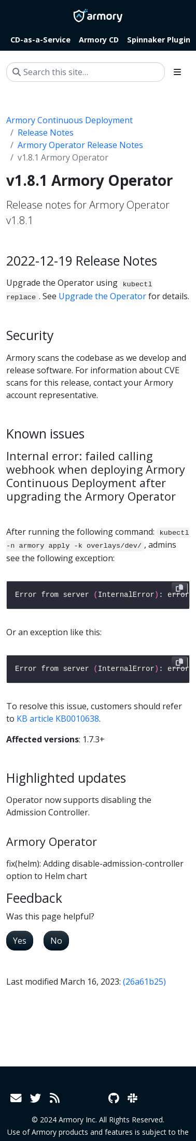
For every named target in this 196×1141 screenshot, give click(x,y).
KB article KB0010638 (58, 718)
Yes (19, 940)
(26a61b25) (144, 981)
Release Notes (46, 132)
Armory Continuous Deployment (69, 120)
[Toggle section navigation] (177, 72)
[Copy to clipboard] (179, 588)
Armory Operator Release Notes (80, 145)
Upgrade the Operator (102, 296)
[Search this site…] (85, 72)
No (56, 940)
